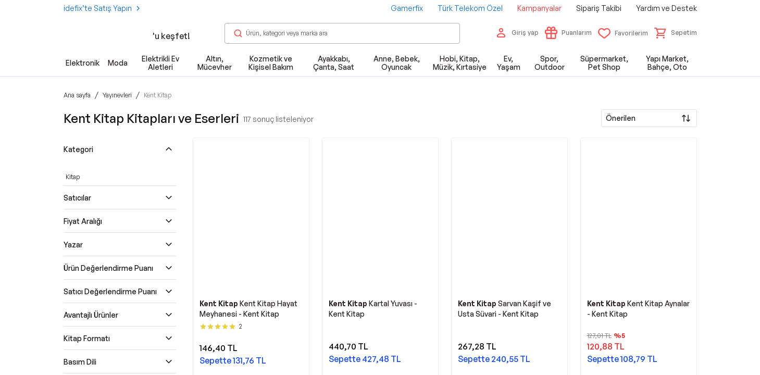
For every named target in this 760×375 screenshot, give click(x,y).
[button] (675, 33)
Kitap (73, 177)
